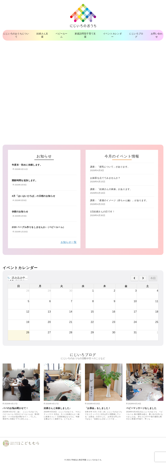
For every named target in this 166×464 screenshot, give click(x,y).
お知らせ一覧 (69, 242)
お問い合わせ (156, 35)
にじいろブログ (136, 35)
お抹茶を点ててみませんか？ (105, 178)
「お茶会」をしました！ (98, 408)
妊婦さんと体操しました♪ (57, 408)
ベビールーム (61, 35)
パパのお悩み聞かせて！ (15, 408)
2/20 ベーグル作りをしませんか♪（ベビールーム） (38, 227)
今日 (153, 278)
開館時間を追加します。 (24, 180)
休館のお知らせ (20, 211)
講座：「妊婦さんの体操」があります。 (111, 189)
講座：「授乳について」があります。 (110, 166)
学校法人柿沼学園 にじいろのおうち (86, 460)
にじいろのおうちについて (16, 35)
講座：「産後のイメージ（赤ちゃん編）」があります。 (119, 200)
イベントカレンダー (112, 35)
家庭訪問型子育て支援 (85, 35)
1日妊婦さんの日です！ (102, 211)
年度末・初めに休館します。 (27, 164)
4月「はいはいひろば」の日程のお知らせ (33, 196)
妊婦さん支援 (42, 35)
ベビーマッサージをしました (141, 408)
